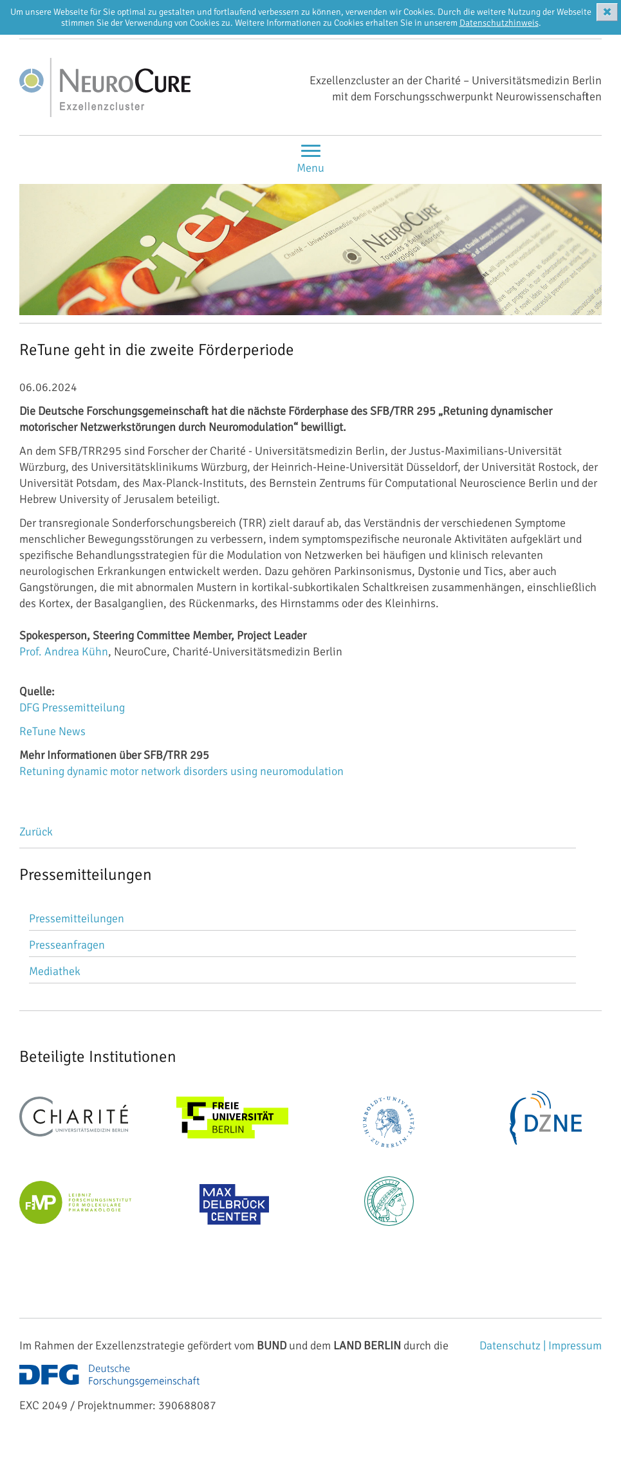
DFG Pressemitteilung (72, 707)
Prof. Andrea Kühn (63, 651)
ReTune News (52, 731)
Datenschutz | (513, 1345)
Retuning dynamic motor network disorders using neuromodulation (181, 771)
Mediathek (54, 971)
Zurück (36, 832)
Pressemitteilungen (76, 918)
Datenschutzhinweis (499, 22)
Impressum (575, 1345)
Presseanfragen (67, 945)
